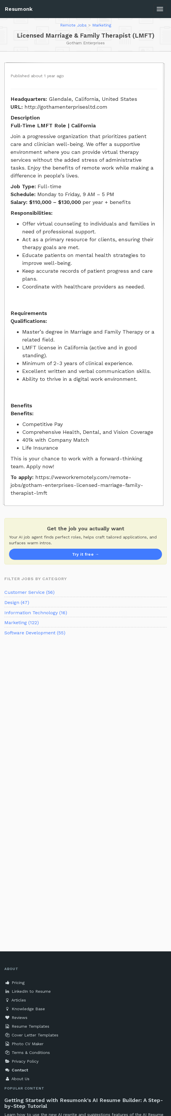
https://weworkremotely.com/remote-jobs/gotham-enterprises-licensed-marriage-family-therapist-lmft (77, 485)
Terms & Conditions (27, 1052)
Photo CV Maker (23, 1043)
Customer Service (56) (29, 592)
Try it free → (85, 554)
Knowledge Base (24, 1008)
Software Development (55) (34, 633)
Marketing (101, 25)
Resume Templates (26, 1026)
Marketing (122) (21, 622)
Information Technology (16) (35, 612)
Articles (15, 1000)
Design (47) (16, 602)
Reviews (15, 1017)
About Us (16, 1078)
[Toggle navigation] (159, 9)
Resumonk (19, 9)
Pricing (14, 982)
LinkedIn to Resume (27, 991)
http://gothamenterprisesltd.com (66, 107)
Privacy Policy (21, 1061)
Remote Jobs (73, 25)
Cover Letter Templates (31, 1035)
